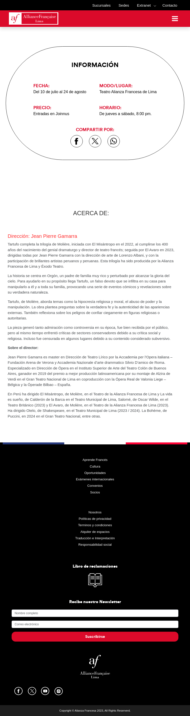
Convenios (95, 486)
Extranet (144, 5)
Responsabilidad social (95, 544)
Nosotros (95, 512)
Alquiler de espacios (94, 532)
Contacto (169, 5)
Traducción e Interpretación (95, 538)
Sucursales (101, 5)
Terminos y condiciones (95, 525)
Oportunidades (95, 473)
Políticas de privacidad (95, 519)
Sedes (124, 5)
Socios (95, 492)
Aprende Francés (95, 460)
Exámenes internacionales (95, 479)
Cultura (95, 466)
